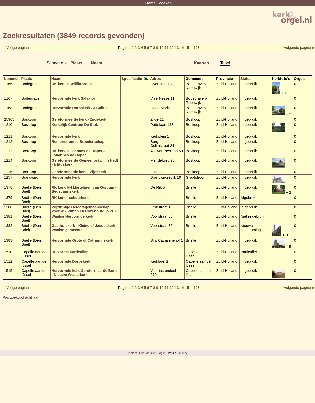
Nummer (11, 79)
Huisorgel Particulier (70, 252)
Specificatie (131, 79)
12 (172, 48)
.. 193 (195, 48)
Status (246, 79)
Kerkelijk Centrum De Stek (75, 125)
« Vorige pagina (16, 48)
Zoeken (165, 3)
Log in (162, 353)
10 (161, 48)
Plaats (76, 63)
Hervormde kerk (66, 136)
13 (177, 48)
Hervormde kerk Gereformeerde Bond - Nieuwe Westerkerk (85, 273)
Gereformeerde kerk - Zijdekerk (79, 119)
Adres (155, 79)
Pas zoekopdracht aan (21, 297)
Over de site (147, 353)
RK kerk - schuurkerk (70, 198)
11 (167, 48)
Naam (96, 63)
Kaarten (201, 63)
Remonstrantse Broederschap (78, 142)
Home (150, 3)
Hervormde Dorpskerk (71, 261)
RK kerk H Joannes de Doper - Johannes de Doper (78, 153)
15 (187, 48)
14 (182, 48)
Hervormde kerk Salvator (74, 98)
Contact (132, 353)
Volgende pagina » (299, 48)
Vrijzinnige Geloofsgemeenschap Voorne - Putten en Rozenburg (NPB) (84, 209)
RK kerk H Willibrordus (72, 84)
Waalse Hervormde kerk (72, 216)
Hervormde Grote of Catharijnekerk (82, 240)
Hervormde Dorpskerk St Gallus (80, 108)
